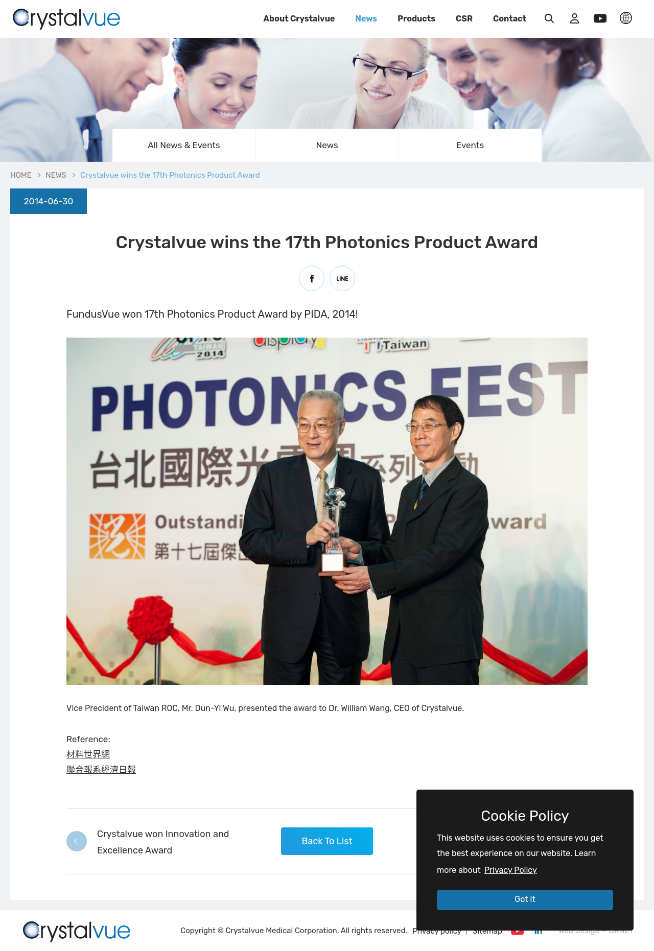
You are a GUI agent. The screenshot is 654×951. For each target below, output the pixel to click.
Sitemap (487, 931)
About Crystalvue (299, 18)
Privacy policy (436, 931)
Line (342, 278)
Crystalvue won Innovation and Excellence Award (163, 842)
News (366, 18)
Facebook (311, 278)
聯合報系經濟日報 (101, 770)
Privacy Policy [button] (510, 870)
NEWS (55, 175)
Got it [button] (525, 899)
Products (416, 18)
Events (470, 145)
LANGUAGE (626, 18)
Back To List (326, 841)
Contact (509, 18)
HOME (21, 175)
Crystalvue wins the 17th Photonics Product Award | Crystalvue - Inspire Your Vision (66, 18)
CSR (464, 18)
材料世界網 (88, 754)
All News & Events (184, 145)
